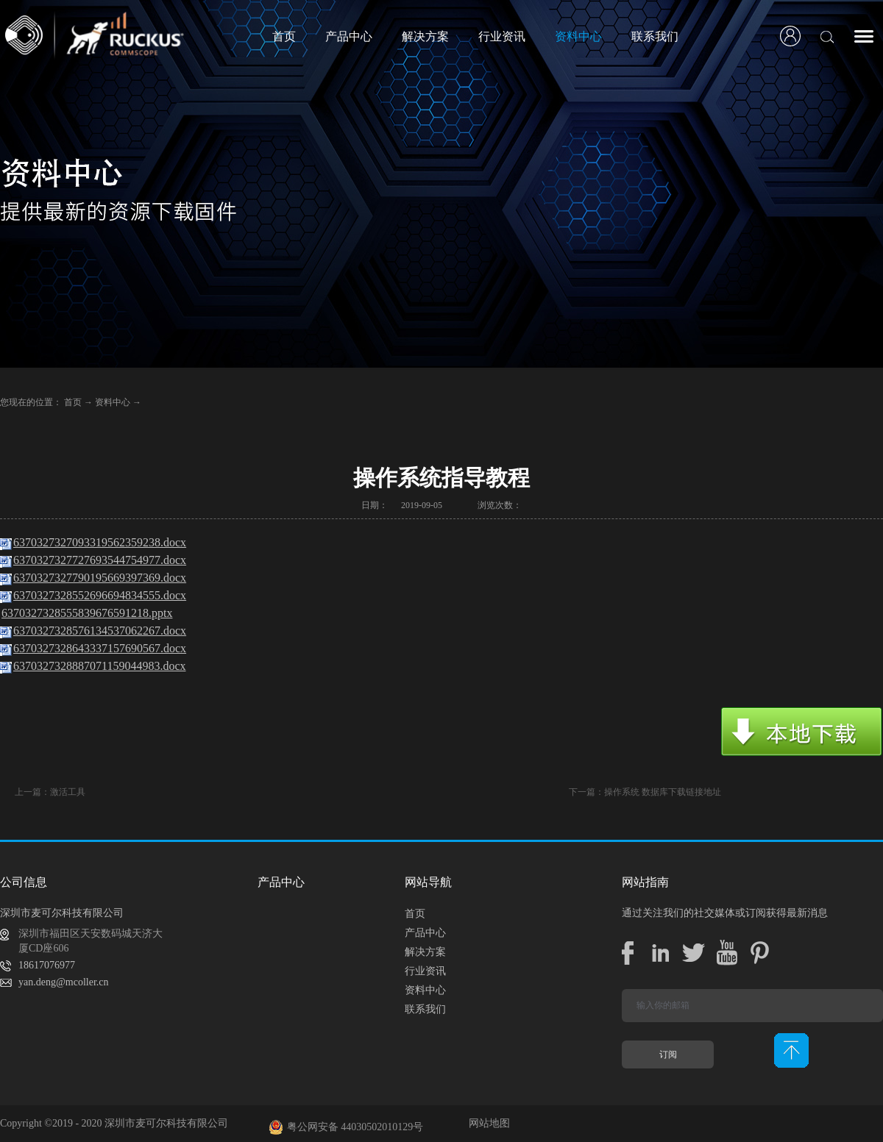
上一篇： (50, 792)
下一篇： (645, 792)
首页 (284, 36)
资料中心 (112, 402)
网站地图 (487, 1123)
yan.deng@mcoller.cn (63, 982)
